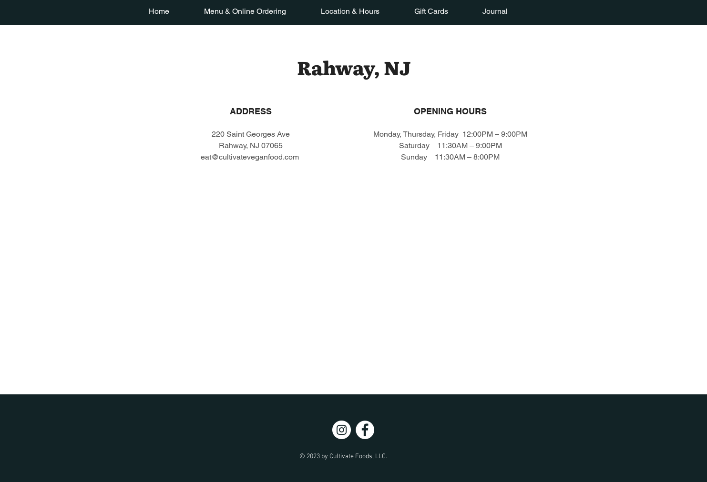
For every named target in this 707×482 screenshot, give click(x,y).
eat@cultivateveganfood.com (250, 156)
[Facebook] (365, 430)
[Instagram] (341, 430)
